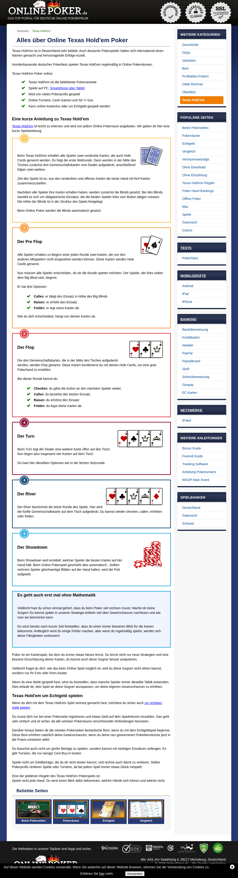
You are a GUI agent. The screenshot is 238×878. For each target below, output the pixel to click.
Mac (185, 206)
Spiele (186, 214)
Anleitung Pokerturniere (199, 472)
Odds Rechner (192, 84)
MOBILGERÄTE (193, 276)
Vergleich (189, 151)
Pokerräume (191, 136)
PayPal (187, 353)
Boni (185, 68)
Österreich (189, 222)
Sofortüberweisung (195, 377)
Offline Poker (191, 199)
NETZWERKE (191, 410)
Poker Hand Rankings (198, 191)
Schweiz (188, 523)
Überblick (189, 92)
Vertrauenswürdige (195, 159)
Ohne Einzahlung (194, 175)
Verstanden (135, 873)
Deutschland (191, 507)
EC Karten (189, 392)
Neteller (187, 345)
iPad (185, 294)
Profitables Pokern (195, 76)
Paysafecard (191, 361)
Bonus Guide (191, 448)
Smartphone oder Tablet (67, 88)
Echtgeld (188, 143)
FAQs (186, 52)
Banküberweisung (195, 329)
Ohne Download (193, 167)
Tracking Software (195, 464)
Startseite (23, 31)
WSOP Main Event (195, 480)
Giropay (188, 385)
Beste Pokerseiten (195, 128)
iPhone (187, 302)
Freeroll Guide (192, 456)
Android (187, 286)
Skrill (185, 369)
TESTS (185, 248)
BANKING (188, 319)
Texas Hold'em (22, 126)
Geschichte (190, 45)
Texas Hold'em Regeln (198, 183)
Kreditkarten (191, 337)
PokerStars (190, 258)
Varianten (189, 60)
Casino (187, 230)
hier (102, 873)
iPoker (186, 420)
